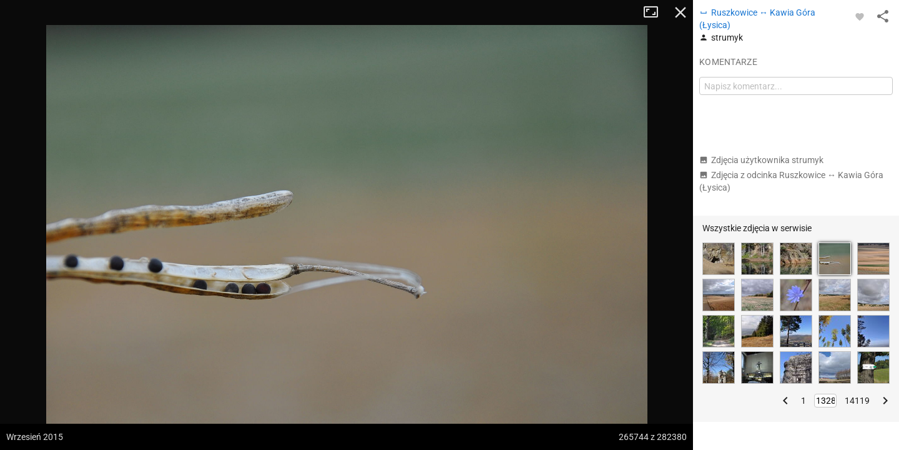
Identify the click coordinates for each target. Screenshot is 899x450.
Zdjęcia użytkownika (761, 160)
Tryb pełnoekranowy (655, 12)
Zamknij (680, 12)
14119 (857, 401)
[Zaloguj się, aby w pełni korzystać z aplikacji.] (860, 16)
